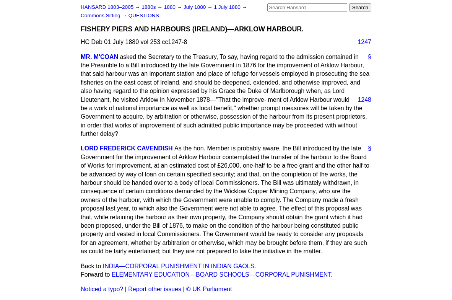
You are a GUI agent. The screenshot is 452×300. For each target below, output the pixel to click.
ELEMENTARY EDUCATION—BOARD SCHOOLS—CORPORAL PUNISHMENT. (222, 274)
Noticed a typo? (102, 289)
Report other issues (154, 289)
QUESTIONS (143, 15)
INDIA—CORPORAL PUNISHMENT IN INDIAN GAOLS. (179, 266)
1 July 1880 (228, 7)
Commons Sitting (101, 15)
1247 (364, 42)
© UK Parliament (209, 289)
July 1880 (195, 7)
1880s (149, 7)
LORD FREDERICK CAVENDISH (127, 148)
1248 (364, 99)
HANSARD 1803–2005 (107, 7)
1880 (170, 7)
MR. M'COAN (99, 57)
